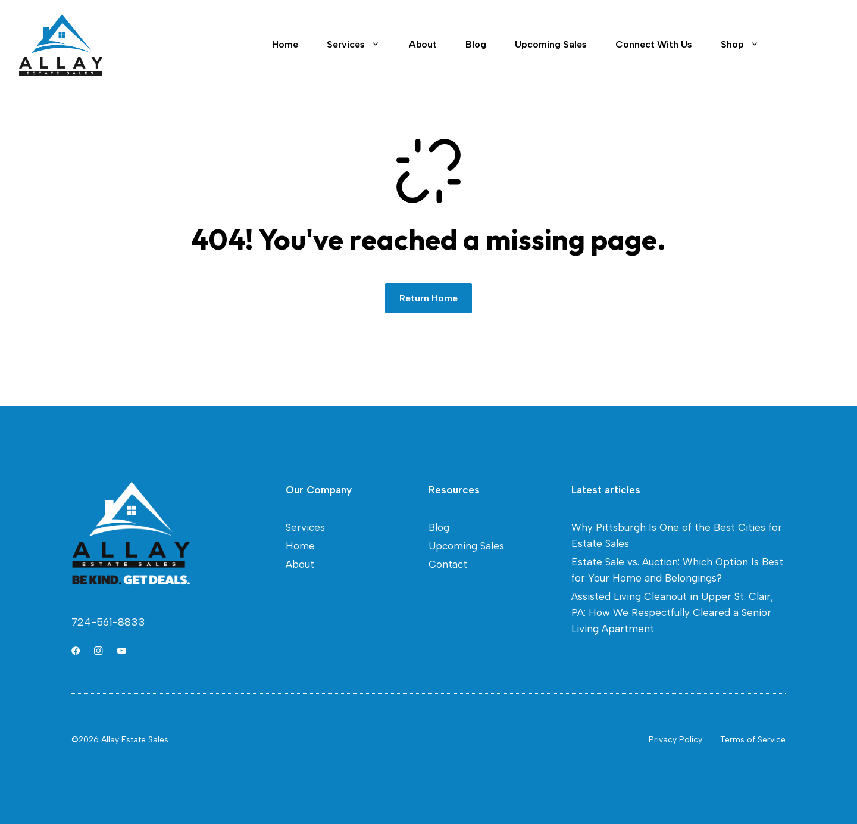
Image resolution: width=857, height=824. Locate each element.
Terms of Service (753, 740)
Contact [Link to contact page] (811, 45)
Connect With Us (653, 44)
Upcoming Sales (551, 44)
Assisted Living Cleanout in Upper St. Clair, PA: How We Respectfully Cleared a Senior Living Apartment (672, 612)
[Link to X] (75, 650)
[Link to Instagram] (98, 650)
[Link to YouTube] (121, 650)
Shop (747, 45)
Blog (475, 44)
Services (361, 45)
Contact (447, 564)
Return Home (428, 298)
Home (285, 44)
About (423, 44)
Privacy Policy (675, 740)
